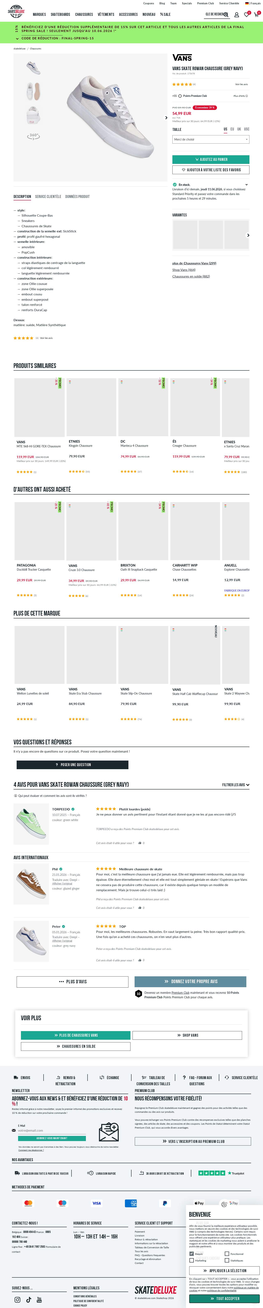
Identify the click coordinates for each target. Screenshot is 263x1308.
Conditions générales (85, 1296)
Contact (139, 1263)
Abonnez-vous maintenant (52, 1138)
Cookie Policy (80, 1305)
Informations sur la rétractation (151, 1243)
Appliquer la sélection (224, 1271)
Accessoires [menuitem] (128, 15)
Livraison (139, 1235)
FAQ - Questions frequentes (150, 1255)
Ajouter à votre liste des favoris (211, 170)
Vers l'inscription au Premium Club (193, 1141)
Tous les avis (141, 1251)
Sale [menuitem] (165, 15)
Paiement (140, 1231)
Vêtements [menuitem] (106, 15)
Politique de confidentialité (88, 1301)
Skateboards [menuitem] (60, 15)
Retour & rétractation (146, 1239)
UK (239, 129)
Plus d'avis (72, 982)
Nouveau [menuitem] (149, 15)
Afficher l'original (62, 883)
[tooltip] (247, 96)
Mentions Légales (86, 1288)
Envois (21, 1078)
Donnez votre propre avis (190, 981)
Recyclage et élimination (148, 1259)
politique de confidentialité (221, 1290)
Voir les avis (241, 84)
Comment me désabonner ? (31, 1150)
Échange (109, 1078)
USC (246, 129)
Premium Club (180, 992)
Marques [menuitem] (39, 15)
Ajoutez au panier (211, 160)
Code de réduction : (58, 38)
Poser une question (72, 765)
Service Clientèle (241, 1078)
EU (232, 129)
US (225, 129)
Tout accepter (224, 1299)
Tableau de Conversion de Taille (152, 1247)
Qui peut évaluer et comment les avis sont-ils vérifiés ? (50, 796)
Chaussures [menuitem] (84, 15)
